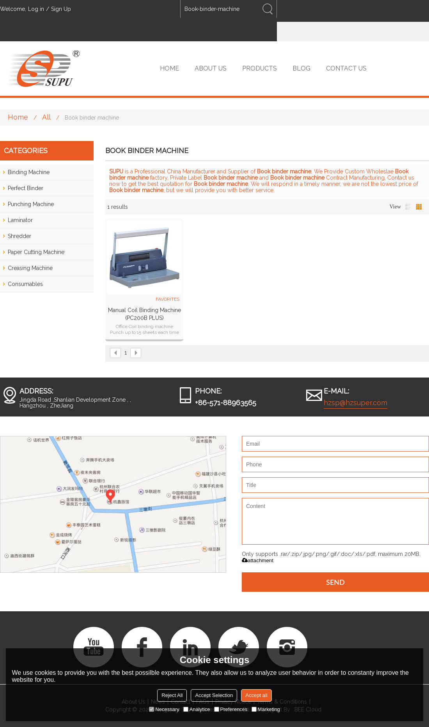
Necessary (164, 709)
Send (335, 582)
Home (18, 117)
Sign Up (61, 9)
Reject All (172, 695)
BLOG (301, 68)
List (408, 207)
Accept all (256, 695)
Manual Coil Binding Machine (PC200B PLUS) (144, 314)
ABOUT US (211, 68)
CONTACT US (346, 68)
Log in (36, 9)
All (46, 117)
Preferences (231, 709)
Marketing (266, 709)
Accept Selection (214, 695)
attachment (257, 560)
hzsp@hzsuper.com (355, 403)
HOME (169, 68)
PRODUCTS (259, 68)
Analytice (196, 709)
